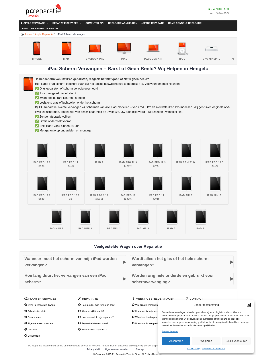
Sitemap (140, 349)
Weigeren (206, 340)
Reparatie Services (67, 23)
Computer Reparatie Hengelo (40, 28)
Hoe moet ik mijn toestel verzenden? (154, 311)
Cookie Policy (193, 348)
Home (29, 34)
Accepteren (176, 340)
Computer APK (95, 23)
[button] (249, 305)
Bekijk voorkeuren (236, 340)
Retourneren (34, 317)
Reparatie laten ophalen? (95, 323)
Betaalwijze (34, 335)
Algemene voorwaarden (213, 348)
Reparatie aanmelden (122, 23)
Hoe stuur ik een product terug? (152, 323)
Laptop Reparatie (152, 23)
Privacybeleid (93, 349)
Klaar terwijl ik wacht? (93, 311)
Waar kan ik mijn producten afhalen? (154, 317)
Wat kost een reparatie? (94, 329)
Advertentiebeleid (37, 311)
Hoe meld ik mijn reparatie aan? (98, 305)
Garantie (32, 329)
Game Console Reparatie (185, 23)
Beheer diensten (170, 331)
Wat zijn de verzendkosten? (149, 305)
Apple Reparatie (36, 23)
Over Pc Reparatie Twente (42, 305)
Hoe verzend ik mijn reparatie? (98, 317)
